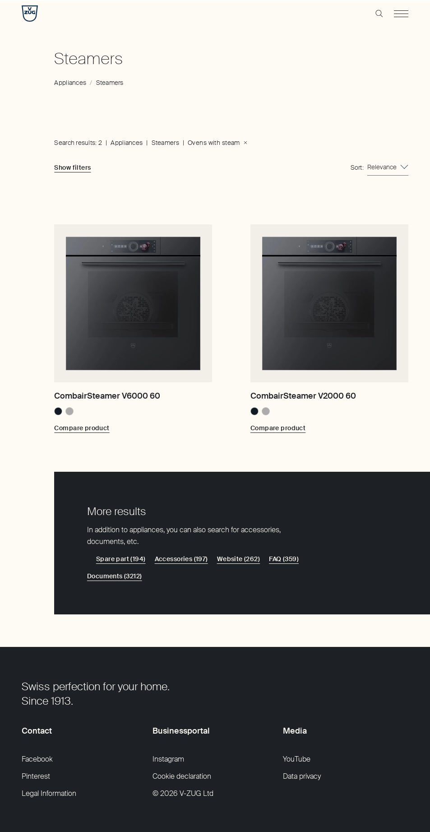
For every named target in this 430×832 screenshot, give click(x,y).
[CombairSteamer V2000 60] (329, 303)
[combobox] (387, 167)
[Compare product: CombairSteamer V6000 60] (81, 427)
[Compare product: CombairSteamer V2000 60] (277, 427)
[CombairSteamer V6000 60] (133, 303)
